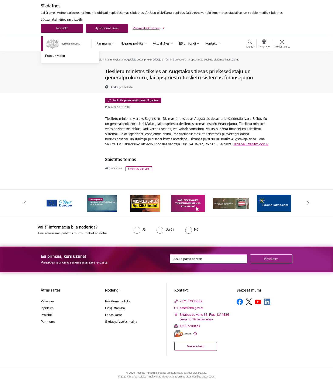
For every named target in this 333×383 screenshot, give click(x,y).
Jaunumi (51, 86)
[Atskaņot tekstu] (122, 87)
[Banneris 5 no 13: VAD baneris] (231, 203)
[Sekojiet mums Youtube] (258, 301)
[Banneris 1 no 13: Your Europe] (59, 203)
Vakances (47, 301)
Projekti (46, 315)
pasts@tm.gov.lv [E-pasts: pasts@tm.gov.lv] (191, 308)
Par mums (48, 322)
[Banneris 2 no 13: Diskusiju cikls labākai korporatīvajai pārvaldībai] (102, 203)
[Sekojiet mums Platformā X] (249, 302)
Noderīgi (51, 72)
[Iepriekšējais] (25, 203)
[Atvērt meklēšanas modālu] (250, 44)
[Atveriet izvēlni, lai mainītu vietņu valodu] (264, 44)
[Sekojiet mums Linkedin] (267, 302)
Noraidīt (62, 28)
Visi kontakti (195, 346)
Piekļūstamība (115, 308)
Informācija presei (139, 168)
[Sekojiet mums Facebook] (240, 302)
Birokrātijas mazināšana (62, 79)
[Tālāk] (309, 203)
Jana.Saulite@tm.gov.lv (250, 144)
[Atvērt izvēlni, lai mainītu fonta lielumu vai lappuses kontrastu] (282, 44)
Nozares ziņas (55, 94)
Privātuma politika (118, 301)
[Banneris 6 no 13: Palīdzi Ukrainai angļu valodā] (274, 203)
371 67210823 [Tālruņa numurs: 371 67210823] (189, 326)
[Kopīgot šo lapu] (281, 80)
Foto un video (55, 101)
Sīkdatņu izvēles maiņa (121, 322)
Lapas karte (113, 315)
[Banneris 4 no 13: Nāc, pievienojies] (188, 203)
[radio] (139, 229)
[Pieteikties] (271, 258)
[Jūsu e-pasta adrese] (208, 258)
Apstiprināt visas (107, 28)
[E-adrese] (182, 333)
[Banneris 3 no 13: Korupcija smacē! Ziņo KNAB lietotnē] (145, 203)
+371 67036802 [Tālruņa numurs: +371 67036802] (191, 301)
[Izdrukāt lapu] (281, 70)
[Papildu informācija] (195, 333)
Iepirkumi (47, 308)
